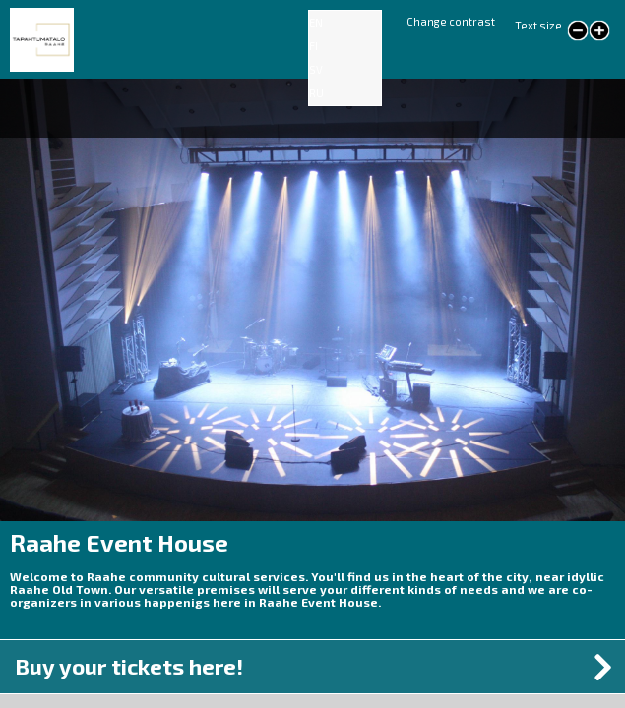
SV (316, 69)
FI (313, 45)
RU (316, 93)
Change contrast (450, 21)
